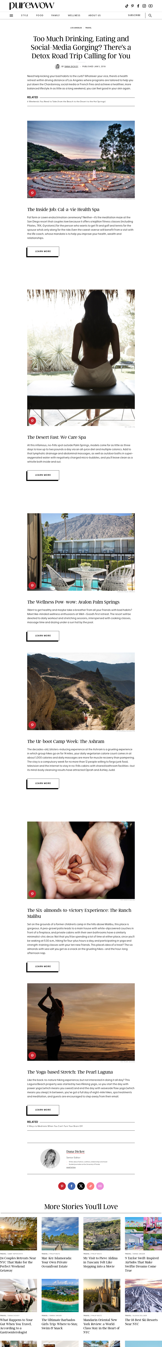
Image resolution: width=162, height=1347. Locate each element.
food (40, 15)
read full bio (71, 1167)
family (55, 15)
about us (94, 15)
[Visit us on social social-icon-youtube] (151, 6)
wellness (74, 15)
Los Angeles (76, 28)
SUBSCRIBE (134, 15)
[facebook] (71, 1186)
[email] (100, 1186)
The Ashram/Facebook (125, 731)
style (24, 15)
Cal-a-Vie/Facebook (126, 199)
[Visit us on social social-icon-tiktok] (126, 6)
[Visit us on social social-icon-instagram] (144, 6)
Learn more (43, 251)
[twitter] (81, 1186)
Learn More (43, 475)
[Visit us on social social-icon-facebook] (138, 6)
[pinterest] (32, 193)
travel (88, 28)
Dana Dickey (71, 67)
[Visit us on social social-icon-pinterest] (132, 6)
